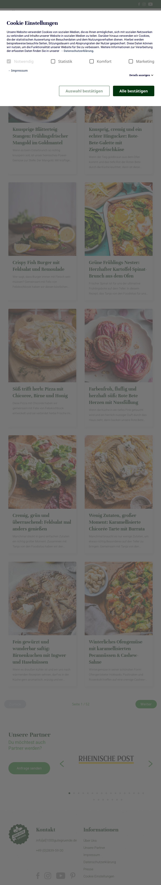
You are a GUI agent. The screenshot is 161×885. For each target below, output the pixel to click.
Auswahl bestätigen (84, 90)
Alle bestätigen (133, 90)
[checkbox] (9, 61)
